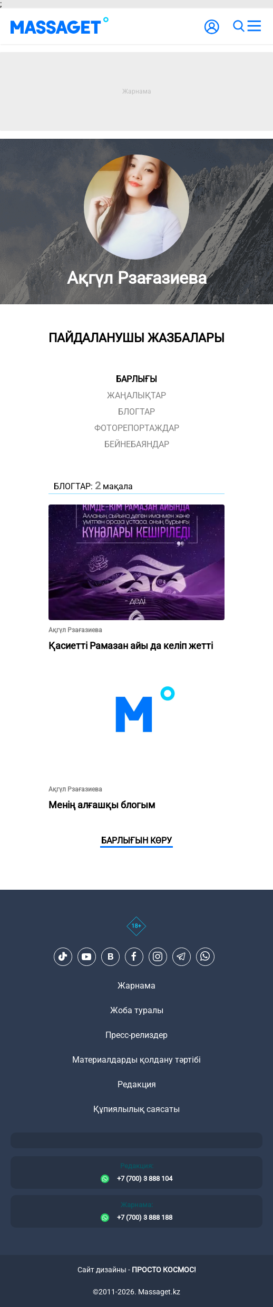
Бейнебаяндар (136, 444)
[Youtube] (86, 956)
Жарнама (136, 986)
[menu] (254, 26)
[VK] (110, 956)
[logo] (60, 26)
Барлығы (136, 379)
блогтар (136, 412)
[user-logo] (211, 32)
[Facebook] (134, 956)
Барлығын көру (136, 841)
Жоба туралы (136, 1010)
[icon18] (136, 932)
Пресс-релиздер (136, 1035)
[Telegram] (181, 956)
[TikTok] (62, 956)
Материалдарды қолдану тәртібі (136, 1060)
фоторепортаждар (136, 428)
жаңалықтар (136, 395)
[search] (238, 26)
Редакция (137, 1084)
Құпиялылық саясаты (136, 1109)
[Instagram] (157, 956)
